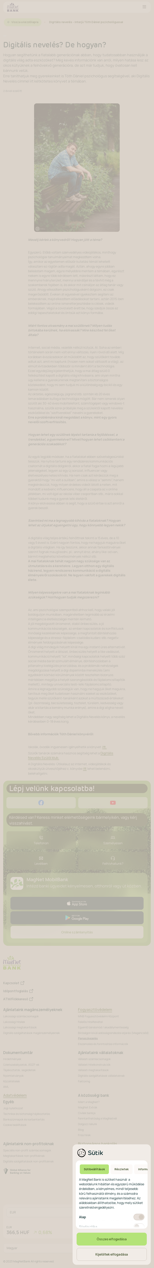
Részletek (121, 1169)
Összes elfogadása (112, 1239)
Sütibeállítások (94, 1169)
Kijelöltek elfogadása (111, 1254)
